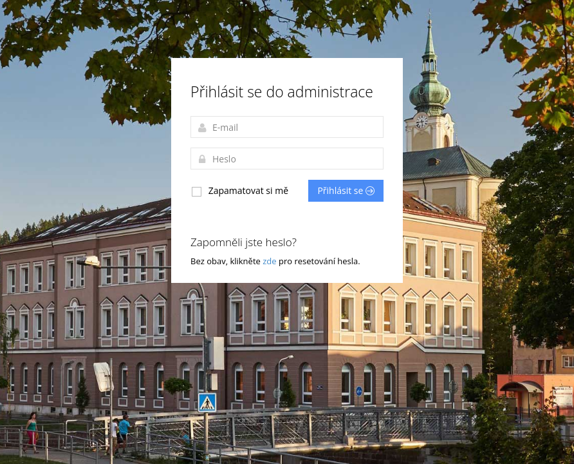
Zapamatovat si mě (239, 191)
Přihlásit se (346, 190)
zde (271, 261)
